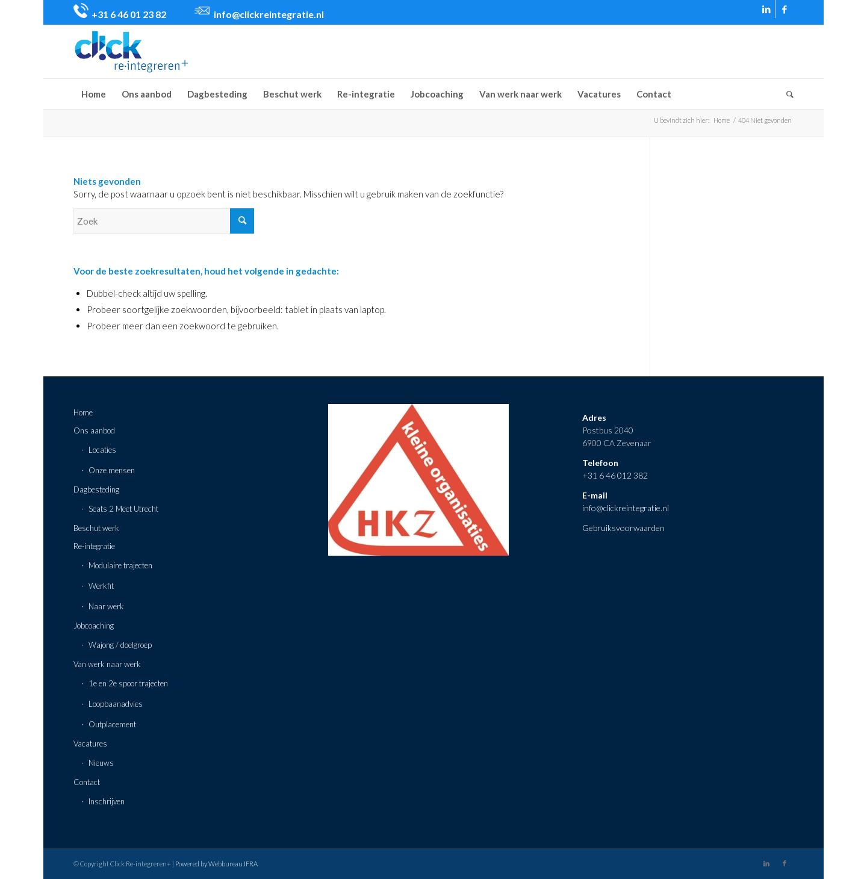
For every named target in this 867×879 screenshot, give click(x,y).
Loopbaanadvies (116, 704)
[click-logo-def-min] (131, 51)
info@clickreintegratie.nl (625, 508)
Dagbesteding (96, 489)
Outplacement (112, 724)
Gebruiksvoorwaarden (623, 528)
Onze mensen (112, 470)
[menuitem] (93, 94)
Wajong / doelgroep (120, 645)
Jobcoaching (93, 625)
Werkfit (101, 586)
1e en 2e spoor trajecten (128, 683)
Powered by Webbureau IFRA (216, 864)
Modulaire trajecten (120, 565)
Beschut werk (96, 528)
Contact (86, 782)
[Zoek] (786, 94)
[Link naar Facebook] (784, 9)
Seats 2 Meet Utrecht (123, 509)
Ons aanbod (94, 430)
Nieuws (101, 763)
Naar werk (106, 606)
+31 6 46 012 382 (615, 475)
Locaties (102, 450)
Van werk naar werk (107, 664)
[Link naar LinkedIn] (766, 9)
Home (83, 412)
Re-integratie (94, 546)
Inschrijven (107, 801)
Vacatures (90, 743)
